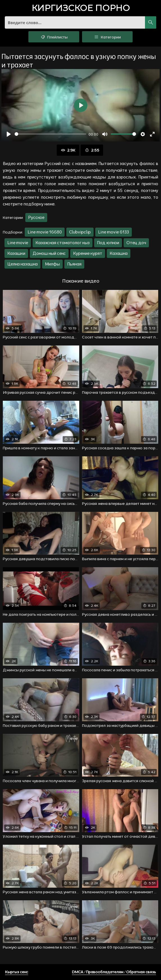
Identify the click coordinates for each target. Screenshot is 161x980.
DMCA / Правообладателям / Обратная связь (114, 971)
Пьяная (74, 264)
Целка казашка (22, 264)
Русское (36, 217)
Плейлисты (54, 37)
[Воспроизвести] (8, 134)
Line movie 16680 (45, 232)
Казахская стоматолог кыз (62, 242)
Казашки (16, 253)
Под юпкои (108, 242)
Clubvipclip (80, 232)
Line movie (17, 242)
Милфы (52, 264)
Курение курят (87, 253)
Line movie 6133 (113, 232)
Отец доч (136, 242)
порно (80, 8)
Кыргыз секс (16, 971)
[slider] (50, 134)
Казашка (119, 253)
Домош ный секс (49, 253)
